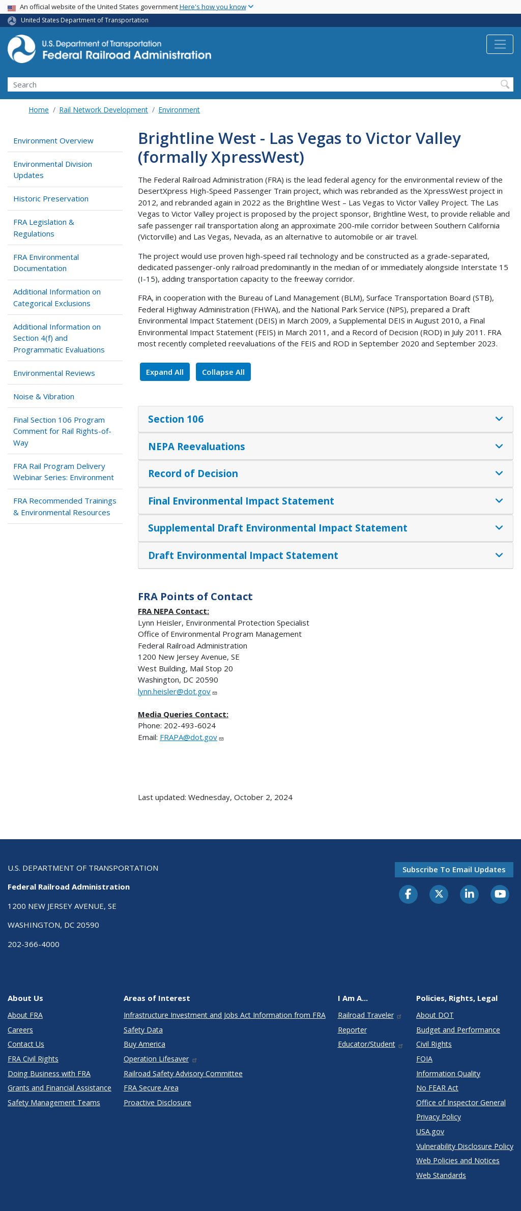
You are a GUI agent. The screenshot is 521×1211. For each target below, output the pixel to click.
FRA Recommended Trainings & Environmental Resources (65, 506)
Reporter (352, 1030)
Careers (20, 1030)
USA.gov (430, 1131)
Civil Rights (434, 1044)
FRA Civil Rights (33, 1059)
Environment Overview (53, 140)
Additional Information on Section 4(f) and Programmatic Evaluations (59, 338)
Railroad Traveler (370, 1015)
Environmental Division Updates (52, 170)
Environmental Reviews (54, 373)
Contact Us (26, 1044)
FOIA (424, 1059)
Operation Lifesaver (161, 1059)
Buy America (144, 1044)
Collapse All (223, 372)
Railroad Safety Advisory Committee (183, 1073)
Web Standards (441, 1175)
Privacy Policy (438, 1116)
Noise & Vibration (43, 396)
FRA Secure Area (151, 1087)
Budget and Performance (458, 1030)
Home (38, 109)
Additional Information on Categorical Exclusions (57, 297)
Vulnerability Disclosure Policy (464, 1146)
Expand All (165, 372)
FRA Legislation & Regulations (43, 228)
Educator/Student (371, 1044)
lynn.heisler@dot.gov (178, 691)
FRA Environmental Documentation (46, 263)
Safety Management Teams (54, 1102)
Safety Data (143, 1030)
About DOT (435, 1015)
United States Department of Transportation (85, 20)
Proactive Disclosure (157, 1102)
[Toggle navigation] (499, 44)
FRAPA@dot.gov (192, 737)
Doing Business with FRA (49, 1073)
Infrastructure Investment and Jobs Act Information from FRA (225, 1015)
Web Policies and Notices (458, 1160)
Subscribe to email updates (454, 869)
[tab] (325, 419)
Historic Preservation (51, 198)
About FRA (25, 1015)
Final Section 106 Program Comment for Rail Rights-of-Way (62, 431)
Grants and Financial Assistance (59, 1087)
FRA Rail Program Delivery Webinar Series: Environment (63, 472)
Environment (179, 109)
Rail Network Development (103, 109)
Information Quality (448, 1073)
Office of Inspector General (461, 1102)
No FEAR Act (437, 1087)
